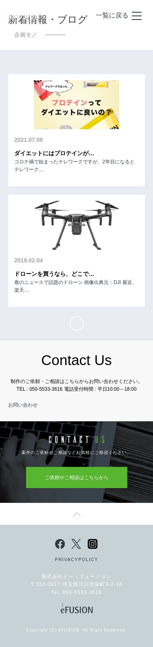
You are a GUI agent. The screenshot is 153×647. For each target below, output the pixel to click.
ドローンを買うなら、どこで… (54, 274)
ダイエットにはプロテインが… (54, 153)
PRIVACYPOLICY (76, 559)
